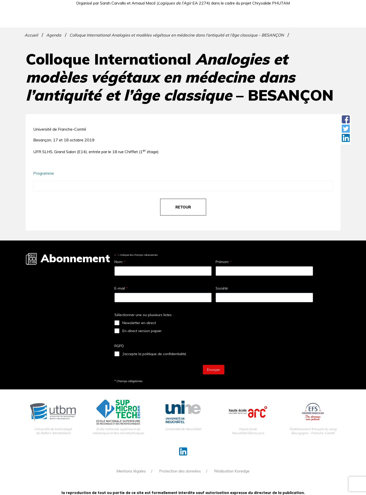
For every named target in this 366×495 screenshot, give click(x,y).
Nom (119, 262)
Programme (43, 173)
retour (183, 207)
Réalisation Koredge (232, 471)
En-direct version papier (142, 331)
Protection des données (180, 471)
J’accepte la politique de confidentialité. (154, 354)
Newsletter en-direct (139, 323)
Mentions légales (131, 471)
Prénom (223, 262)
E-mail (121, 288)
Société (222, 288)
